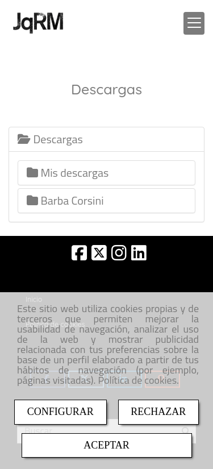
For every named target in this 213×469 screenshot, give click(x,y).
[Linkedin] (139, 256)
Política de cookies (137, 380)
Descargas (50, 139)
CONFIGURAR (60, 411)
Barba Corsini (65, 200)
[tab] (106, 139)
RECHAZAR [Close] (158, 411)
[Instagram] (119, 256)
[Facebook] (79, 256)
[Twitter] (99, 256)
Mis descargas (67, 172)
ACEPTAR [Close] (106, 445)
